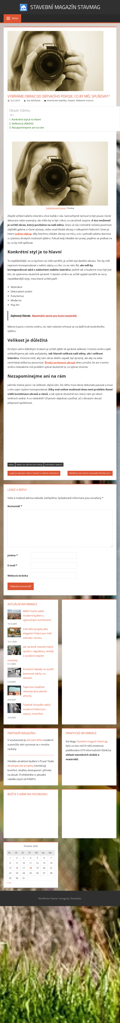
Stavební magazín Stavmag (65, 7)
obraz (11, 464)
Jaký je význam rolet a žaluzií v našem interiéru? (34, 473)
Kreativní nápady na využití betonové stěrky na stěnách (38, 673)
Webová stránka (18, 575)
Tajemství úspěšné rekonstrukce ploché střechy (35, 691)
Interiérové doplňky (56, 100)
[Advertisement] (60, 436)
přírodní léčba (35, 740)
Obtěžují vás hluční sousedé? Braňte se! (89, 473)
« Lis (9, 882)
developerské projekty (21, 765)
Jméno (13, 555)
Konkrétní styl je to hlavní (26, 119)
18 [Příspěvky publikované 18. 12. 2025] (30, 867)
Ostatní (71, 100)
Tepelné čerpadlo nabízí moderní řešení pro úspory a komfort (37, 709)
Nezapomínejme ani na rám (28, 127)
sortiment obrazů (54, 464)
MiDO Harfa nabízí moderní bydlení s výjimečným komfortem (37, 615)
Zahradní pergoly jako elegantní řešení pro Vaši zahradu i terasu (37, 633)
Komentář (15, 506)
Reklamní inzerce (84, 100)
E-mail (12, 565)
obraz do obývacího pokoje (29, 464)
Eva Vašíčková (33, 100)
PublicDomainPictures (56, 208)
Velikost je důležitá (22, 123)
